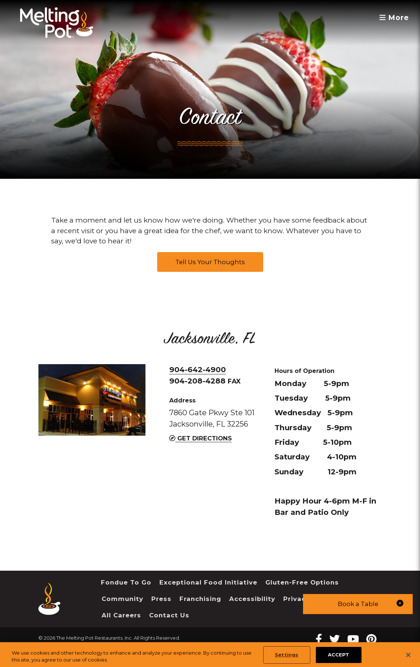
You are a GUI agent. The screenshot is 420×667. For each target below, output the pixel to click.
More (394, 18)
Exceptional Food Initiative (208, 582)
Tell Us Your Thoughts (210, 262)
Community (122, 598)
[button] (358, 604)
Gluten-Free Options (302, 582)
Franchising (200, 598)
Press (161, 598)
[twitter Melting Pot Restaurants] (334, 639)
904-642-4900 (197, 369)
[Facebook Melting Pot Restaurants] (318, 639)
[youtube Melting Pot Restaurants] (353, 639)
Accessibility (252, 598)
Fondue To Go (126, 582)
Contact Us (169, 615)
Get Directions (200, 438)
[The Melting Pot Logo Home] (56, 22)
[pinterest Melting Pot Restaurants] (371, 639)
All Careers (121, 615)
